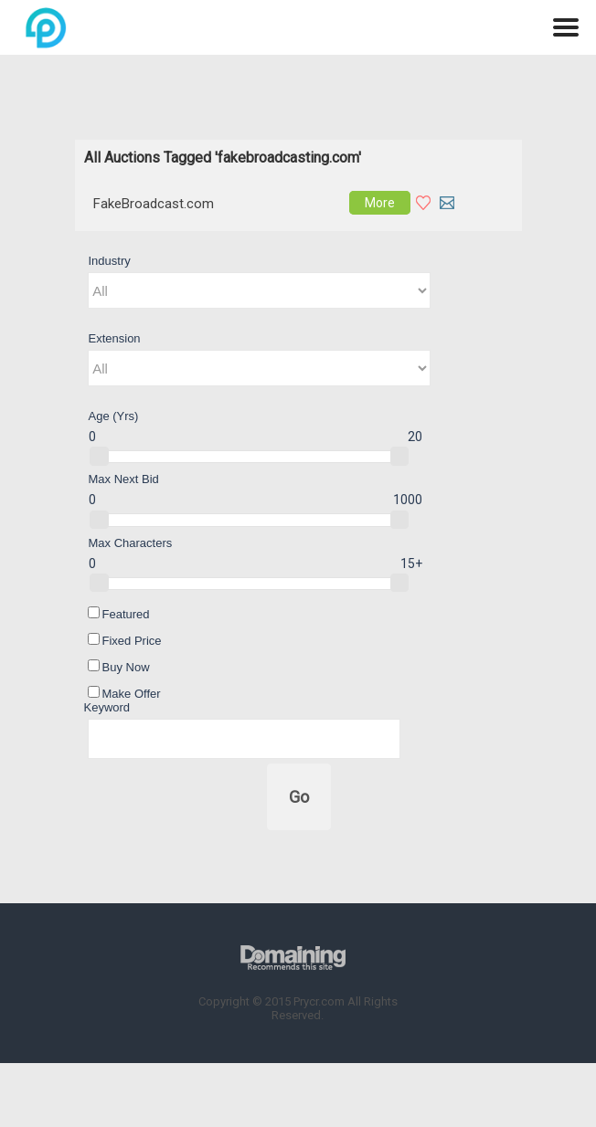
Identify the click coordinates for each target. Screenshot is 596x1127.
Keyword (107, 707)
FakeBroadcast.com (153, 203)
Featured (119, 613)
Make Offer (124, 693)
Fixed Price (125, 640)
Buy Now (119, 666)
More (380, 202)
